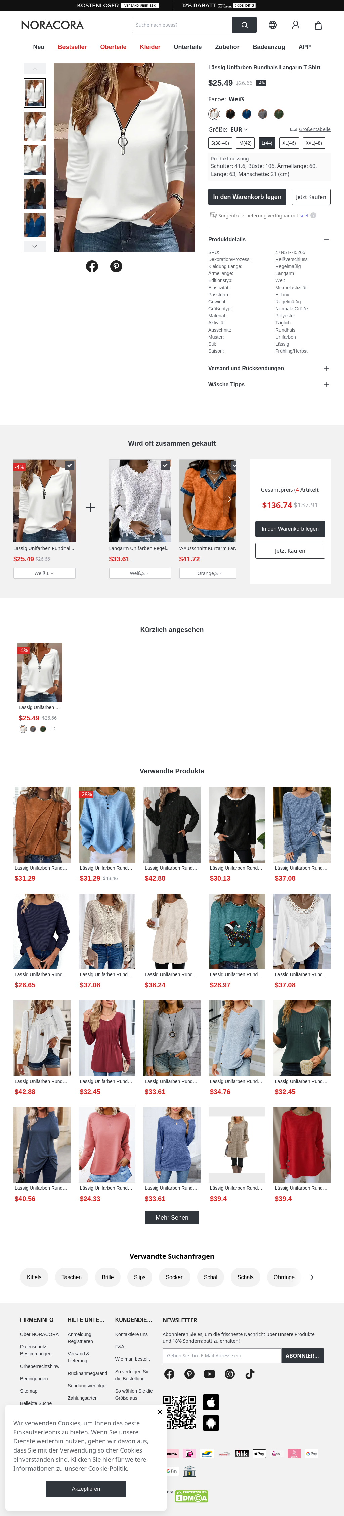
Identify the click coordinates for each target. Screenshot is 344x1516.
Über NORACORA (39, 1334)
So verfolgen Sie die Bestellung (132, 1375)
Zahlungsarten (83, 1398)
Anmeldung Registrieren (80, 1338)
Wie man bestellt (132, 1359)
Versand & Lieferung (78, 1357)
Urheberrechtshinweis (43, 1366)
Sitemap (28, 1391)
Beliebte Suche (36, 1403)
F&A (119, 1346)
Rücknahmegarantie (89, 1373)
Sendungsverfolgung (89, 1385)
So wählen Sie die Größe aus (134, 1394)
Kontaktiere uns (131, 1334)
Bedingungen (34, 1378)
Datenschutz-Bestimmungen (35, 1350)
